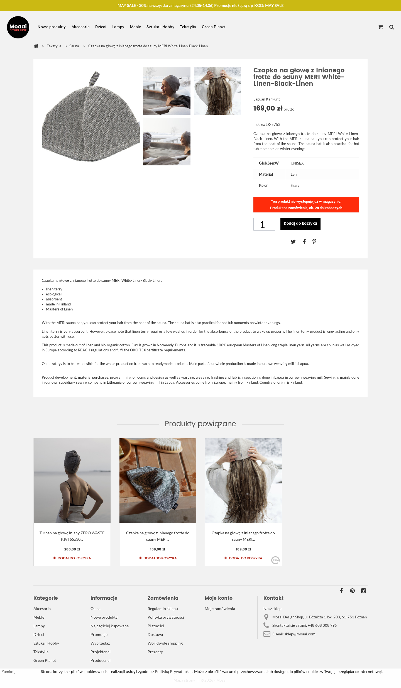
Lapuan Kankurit (266, 99)
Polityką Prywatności (173, 671)
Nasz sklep (272, 608)
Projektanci (101, 651)
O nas (95, 608)
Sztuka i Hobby (160, 27)
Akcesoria (81, 27)
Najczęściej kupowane (110, 625)
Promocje (99, 634)
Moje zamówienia (220, 608)
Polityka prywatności (166, 617)
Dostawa (155, 634)
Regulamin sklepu (163, 608)
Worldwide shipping (165, 643)
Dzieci (100, 27)
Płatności (156, 625)
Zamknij (8, 671)
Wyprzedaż (100, 643)
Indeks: (259, 124)
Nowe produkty (52, 27)
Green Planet (214, 27)
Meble (135, 27)
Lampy (118, 27)
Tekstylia (188, 27)
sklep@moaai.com (300, 633)
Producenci (101, 660)
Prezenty (155, 651)
